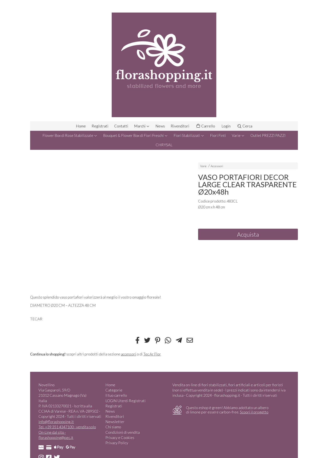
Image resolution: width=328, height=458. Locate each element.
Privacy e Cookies (119, 437)
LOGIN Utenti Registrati (125, 400)
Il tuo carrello (116, 395)
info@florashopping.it (56, 421)
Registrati (100, 126)
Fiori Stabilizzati (189, 135)
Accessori (217, 166)
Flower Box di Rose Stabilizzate (69, 135)
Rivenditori (180, 126)
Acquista (248, 234)
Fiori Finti (218, 135)
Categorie (113, 390)
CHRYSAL (164, 144)
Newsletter (114, 421)
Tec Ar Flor (152, 354)
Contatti (121, 126)
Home (81, 126)
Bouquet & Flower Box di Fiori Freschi (135, 135)
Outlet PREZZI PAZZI (268, 135)
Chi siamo (113, 427)
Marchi (142, 126)
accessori (128, 354)
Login (226, 126)
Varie (238, 135)
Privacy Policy (116, 442)
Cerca (244, 126)
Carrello (205, 126)
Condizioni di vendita (122, 432)
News (160, 126)
